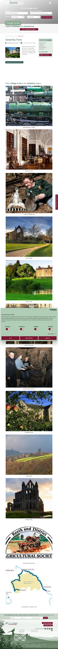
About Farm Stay (34, 631)
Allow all (47, 338)
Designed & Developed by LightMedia (33, 645)
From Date (8, 16)
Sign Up (45, 617)
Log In (22, 645)
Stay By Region (21, 631)
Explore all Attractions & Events (14, 62)
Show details (51, 333)
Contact (44, 644)
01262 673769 (43, 51)
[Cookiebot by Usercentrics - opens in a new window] (50, 310)
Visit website (44, 54)
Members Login (48, 624)
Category (7, 11)
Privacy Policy (25, 644)
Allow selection (29, 338)
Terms (39, 644)
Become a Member (47, 622)
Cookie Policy (33, 644)
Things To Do (13, 35)
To (25, 16)
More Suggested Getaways (29, 29)
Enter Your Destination (36, 11)
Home (6, 35)
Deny (10, 338)
